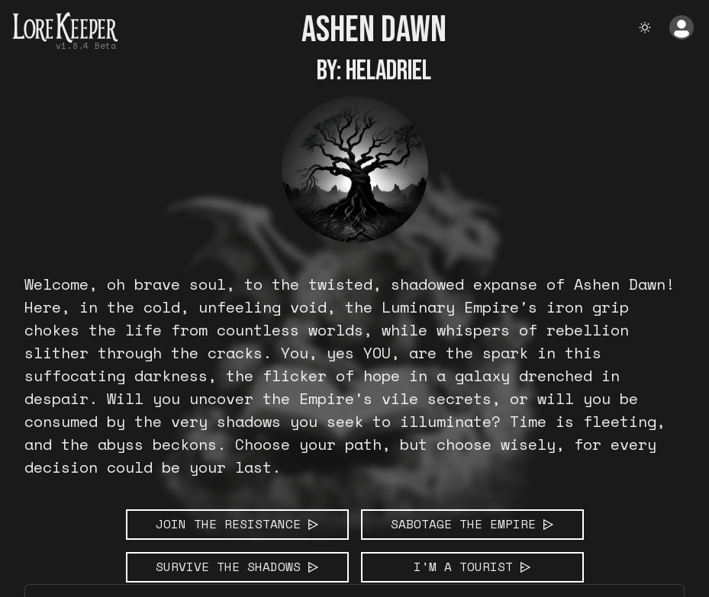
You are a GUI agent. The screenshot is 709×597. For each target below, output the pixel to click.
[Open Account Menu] (681, 27)
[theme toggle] (645, 27)
